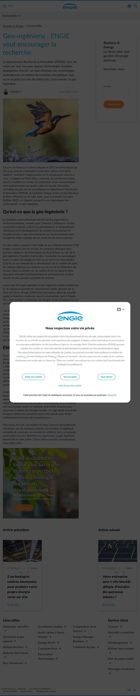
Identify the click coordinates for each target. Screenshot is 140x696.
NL (123, 309)
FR (119, 309)
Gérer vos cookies (33, 377)
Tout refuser (106, 377)
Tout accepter (70, 377)
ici (25, 356)
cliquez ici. (112, 395)
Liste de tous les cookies (70, 386)
